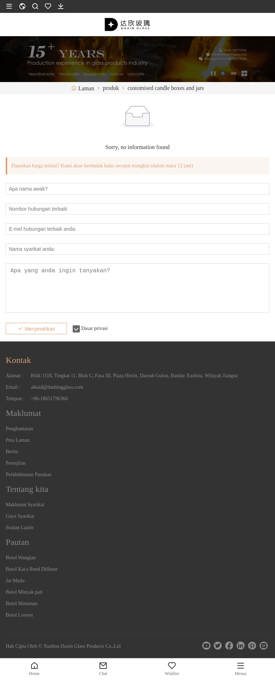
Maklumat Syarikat (25, 504)
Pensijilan (15, 463)
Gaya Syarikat (20, 516)
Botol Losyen (19, 615)
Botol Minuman (22, 603)
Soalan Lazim (19, 527)
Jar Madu (15, 580)
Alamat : (14, 375)
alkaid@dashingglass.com (57, 387)
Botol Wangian (21, 557)
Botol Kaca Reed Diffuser (32, 569)
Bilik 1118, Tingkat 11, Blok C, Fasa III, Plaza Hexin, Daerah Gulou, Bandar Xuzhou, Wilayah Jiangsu (134, 375)
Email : (13, 387)
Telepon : (15, 398)
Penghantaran (19, 428)
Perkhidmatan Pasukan (29, 474)
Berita (12, 451)
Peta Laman (17, 440)
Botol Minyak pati (24, 592)
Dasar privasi (94, 328)
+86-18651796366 (49, 398)
